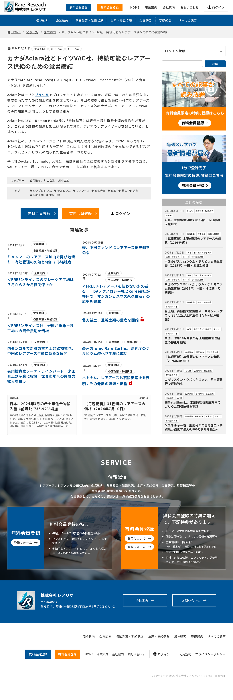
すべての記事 (188, 20)
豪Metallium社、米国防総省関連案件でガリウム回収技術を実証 (193, 404)
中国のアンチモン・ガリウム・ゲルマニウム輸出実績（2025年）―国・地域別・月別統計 (194, 288)
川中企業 (73, 49)
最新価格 (201, 234)
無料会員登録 (78, 7)
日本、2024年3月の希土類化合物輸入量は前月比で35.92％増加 (40, 406)
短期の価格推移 (204, 302)
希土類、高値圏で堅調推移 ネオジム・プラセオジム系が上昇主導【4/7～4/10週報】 (194, 315)
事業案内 (102, 654)
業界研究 (145, 20)
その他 (190, 211)
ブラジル (42, 94)
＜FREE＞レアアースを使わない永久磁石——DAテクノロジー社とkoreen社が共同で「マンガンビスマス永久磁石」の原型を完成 (116, 293)
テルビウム (64, 190)
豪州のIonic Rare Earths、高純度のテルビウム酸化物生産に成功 (116, 351)
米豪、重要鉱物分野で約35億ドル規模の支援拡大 (192, 222)
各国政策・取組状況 (89, 20)
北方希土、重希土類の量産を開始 (113, 320)
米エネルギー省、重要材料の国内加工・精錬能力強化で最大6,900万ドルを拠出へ (194, 427)
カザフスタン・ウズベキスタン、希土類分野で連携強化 (194, 381)
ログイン (218, 7)
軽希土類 (38, 195)
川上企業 (56, 49)
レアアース (82, 190)
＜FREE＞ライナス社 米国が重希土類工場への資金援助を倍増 (40, 328)
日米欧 (169, 215)
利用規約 (185, 654)
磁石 (113, 190)
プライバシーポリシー (210, 654)
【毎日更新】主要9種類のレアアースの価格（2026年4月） (193, 240)
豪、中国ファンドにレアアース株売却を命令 (116, 250)
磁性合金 (100, 190)
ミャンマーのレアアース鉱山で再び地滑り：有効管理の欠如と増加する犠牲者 (41, 259)
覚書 (135, 190)
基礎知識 (165, 20)
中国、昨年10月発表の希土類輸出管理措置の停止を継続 (192, 340)
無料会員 (38, 654)
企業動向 (62, 20)
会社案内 (142, 600)
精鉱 (124, 190)
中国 (189, 252)
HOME (89, 654)
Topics (185, 256)
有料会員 (67, 654)
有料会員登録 (109, 7)
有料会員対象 (214, 234)
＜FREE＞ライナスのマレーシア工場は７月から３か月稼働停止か (40, 282)
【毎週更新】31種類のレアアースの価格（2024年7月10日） (114, 406)
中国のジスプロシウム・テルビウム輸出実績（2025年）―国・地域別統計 (194, 263)
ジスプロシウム (42, 190)
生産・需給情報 (121, 20)
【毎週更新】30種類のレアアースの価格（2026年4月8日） (192, 358)
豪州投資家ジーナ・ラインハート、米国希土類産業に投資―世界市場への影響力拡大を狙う (41, 376)
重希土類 (54, 195)
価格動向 (42, 20)
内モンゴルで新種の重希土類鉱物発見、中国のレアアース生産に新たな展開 (41, 351)
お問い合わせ (191, 600)
